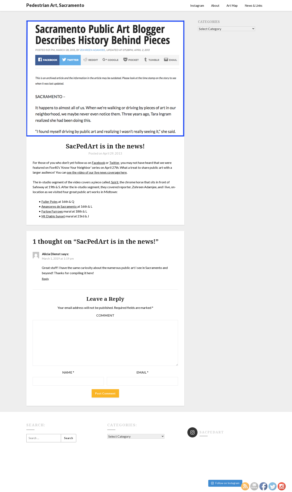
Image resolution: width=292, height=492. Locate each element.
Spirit (115, 182)
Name (68, 372)
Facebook (99, 162)
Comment (105, 315)
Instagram (197, 5)
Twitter (115, 162)
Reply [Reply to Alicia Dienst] (45, 278)
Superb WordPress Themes (183, 486)
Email (142, 372)
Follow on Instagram (225, 464)
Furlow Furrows (52, 211)
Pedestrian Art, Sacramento (55, 5)
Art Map (232, 5)
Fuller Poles (49, 201)
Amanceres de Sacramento (60, 206)
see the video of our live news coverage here (97, 172)
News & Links (253, 5)
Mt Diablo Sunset (53, 216)
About (215, 5)
